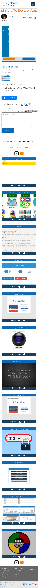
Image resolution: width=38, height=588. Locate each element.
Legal (12, 584)
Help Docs (17, 575)
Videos (17, 577)
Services (31, 574)
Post (8, 130)
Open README (9, 98)
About (30, 571)
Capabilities (5, 570)
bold (26, 111)
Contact (31, 576)
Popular (19, 147)
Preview (11, 111)
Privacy (2, 586)
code (35, 111)
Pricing (4, 577)
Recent (26, 147)
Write (4, 111)
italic (30, 111)
